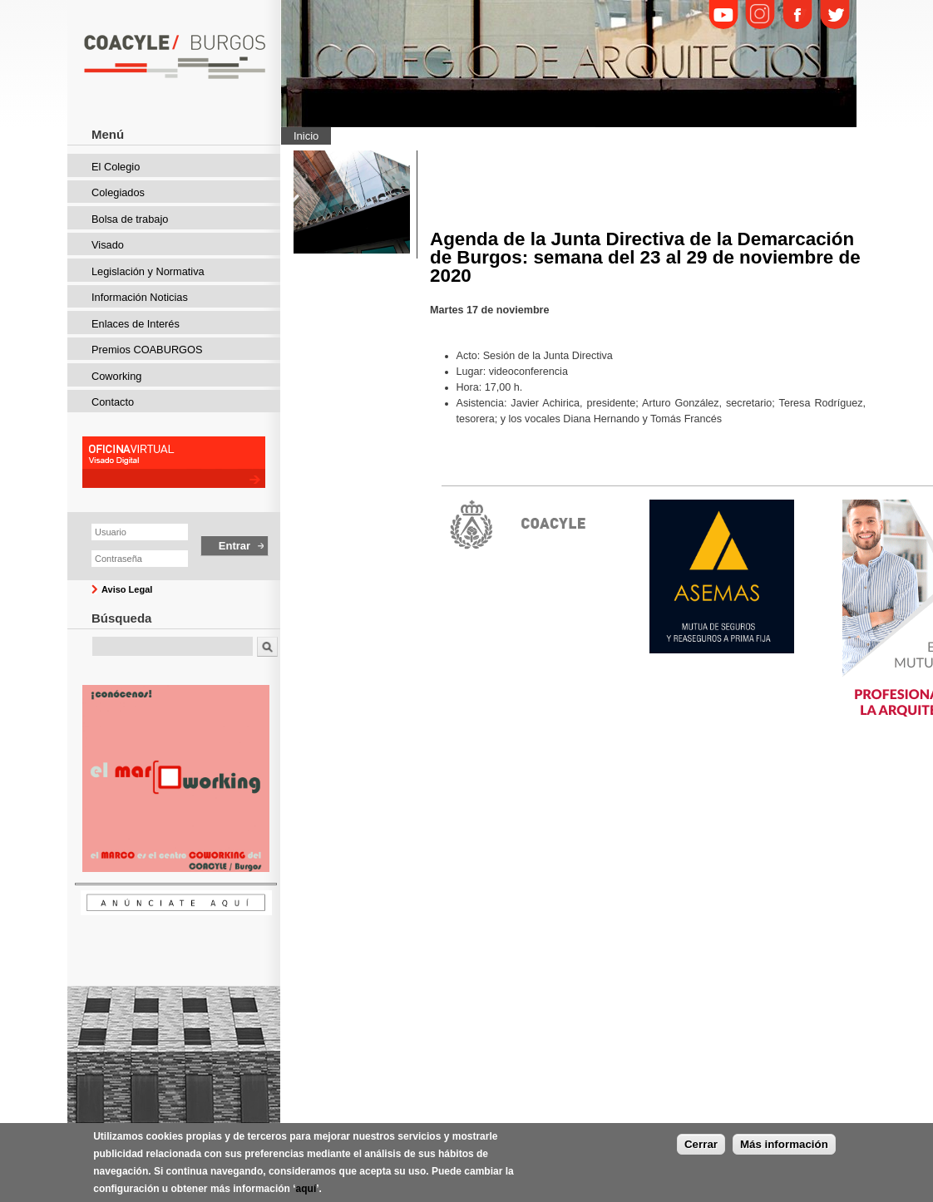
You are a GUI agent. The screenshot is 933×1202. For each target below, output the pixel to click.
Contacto (112, 402)
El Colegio (115, 166)
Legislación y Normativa (148, 271)
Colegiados (118, 192)
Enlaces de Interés (135, 324)
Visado (107, 245)
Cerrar (701, 1144)
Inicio (306, 136)
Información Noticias (139, 297)
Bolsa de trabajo (129, 219)
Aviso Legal (126, 589)
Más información (784, 1144)
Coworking (116, 376)
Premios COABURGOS (147, 349)
